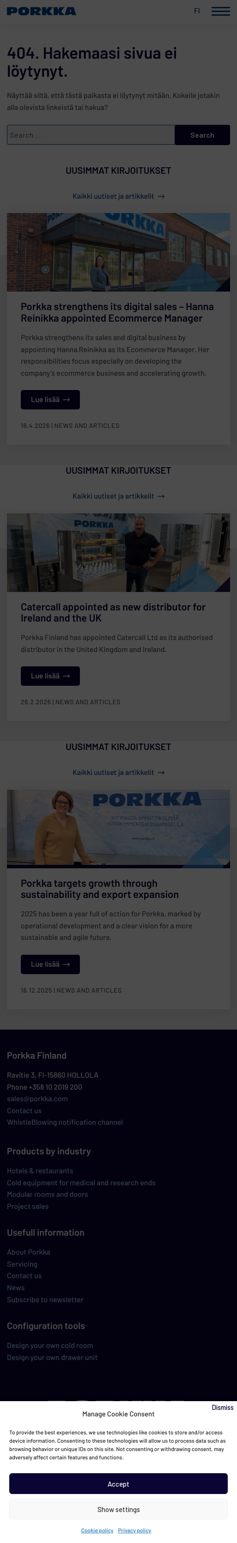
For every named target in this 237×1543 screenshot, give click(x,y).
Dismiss (223, 1407)
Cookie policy (97, 1530)
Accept (118, 1484)
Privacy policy (134, 1530)
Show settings (118, 1509)
